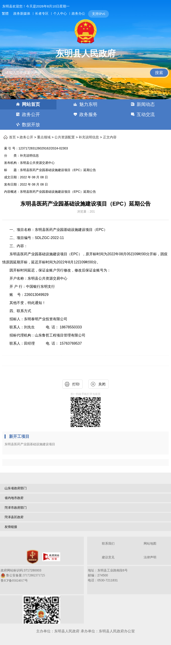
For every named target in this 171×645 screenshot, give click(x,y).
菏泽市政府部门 (16, 507)
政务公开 (31, 114)
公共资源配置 (64, 137)
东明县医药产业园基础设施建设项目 (30, 444)
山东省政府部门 (16, 488)
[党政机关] (32, 557)
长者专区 (42, 13)
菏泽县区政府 (14, 517)
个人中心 (60, 13)
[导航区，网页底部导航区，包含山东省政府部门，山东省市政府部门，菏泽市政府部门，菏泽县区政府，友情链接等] (85, 508)
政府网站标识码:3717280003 (23, 575)
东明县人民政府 (86, 53)
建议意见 (108, 557)
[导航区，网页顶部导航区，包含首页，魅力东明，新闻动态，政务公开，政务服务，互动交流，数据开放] (85, 114)
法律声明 (150, 557)
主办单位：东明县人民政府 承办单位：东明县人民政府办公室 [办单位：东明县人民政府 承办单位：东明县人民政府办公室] (85, 631)
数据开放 (31, 124)
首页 (12, 137)
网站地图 (150, 543)
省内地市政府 (14, 498)
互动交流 (146, 114)
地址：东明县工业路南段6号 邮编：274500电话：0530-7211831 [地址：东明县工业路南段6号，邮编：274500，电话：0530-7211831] (108, 575)
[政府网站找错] (51, 556)
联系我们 (108, 543)
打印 (76, 384)
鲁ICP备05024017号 (14, 580)
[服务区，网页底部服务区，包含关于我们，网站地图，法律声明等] (85, 580)
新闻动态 (146, 104)
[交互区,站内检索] (85, 69)
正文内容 (110, 137)
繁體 (5, 13)
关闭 (101, 384)
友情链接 (11, 527)
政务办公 (78, 13)
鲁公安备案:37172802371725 (25, 575)
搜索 (159, 72)
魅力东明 (88, 104)
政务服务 (88, 114)
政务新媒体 (21, 13)
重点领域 (44, 137)
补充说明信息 (89, 137)
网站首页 (31, 104)
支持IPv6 (98, 14)
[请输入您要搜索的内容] (85, 73)
